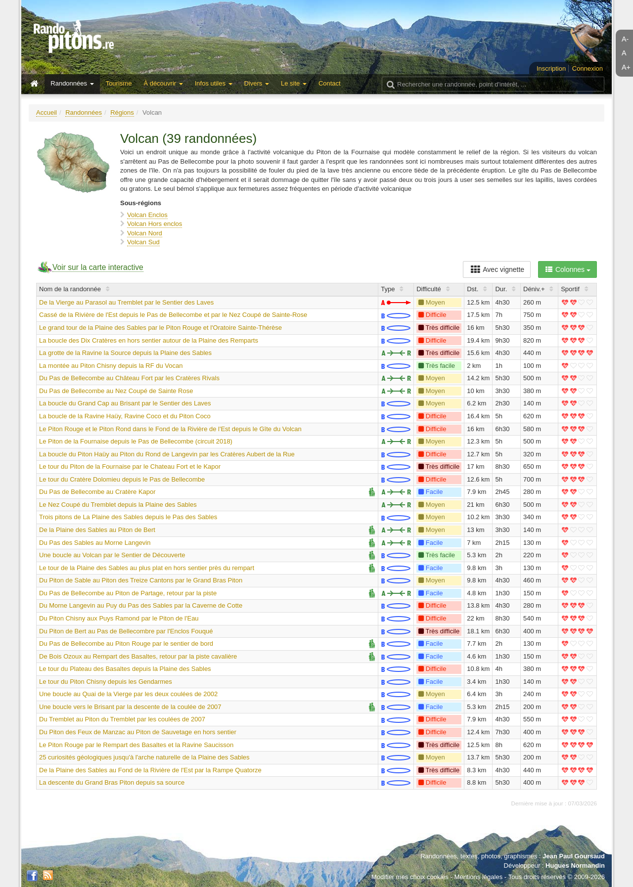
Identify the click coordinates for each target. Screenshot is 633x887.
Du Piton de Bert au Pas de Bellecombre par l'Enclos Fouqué (126, 631)
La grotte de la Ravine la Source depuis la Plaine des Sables (125, 352)
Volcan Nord (144, 233)
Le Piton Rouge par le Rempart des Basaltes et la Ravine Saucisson (136, 745)
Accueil (46, 112)
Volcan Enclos (147, 215)
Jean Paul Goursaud (574, 856)
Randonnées (83, 112)
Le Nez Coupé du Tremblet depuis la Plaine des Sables (118, 504)
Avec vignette (496, 269)
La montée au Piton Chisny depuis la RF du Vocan (111, 365)
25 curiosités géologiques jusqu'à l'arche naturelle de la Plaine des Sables (144, 757)
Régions (122, 112)
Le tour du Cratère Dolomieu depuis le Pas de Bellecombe (122, 479)
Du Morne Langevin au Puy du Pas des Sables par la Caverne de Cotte (140, 605)
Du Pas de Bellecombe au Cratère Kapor (97, 491)
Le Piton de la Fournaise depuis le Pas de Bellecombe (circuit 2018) (135, 441)
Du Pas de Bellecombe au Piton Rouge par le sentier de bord (126, 643)
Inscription (551, 68)
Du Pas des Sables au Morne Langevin (94, 542)
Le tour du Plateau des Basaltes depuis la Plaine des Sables (125, 668)
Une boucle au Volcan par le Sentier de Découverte (112, 555)
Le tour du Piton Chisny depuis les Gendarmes (105, 681)
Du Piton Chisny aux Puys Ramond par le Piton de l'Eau (119, 618)
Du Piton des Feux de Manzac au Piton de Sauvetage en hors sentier (137, 732)
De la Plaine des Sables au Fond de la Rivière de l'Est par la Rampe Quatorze (150, 770)
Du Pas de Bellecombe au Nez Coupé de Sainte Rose (116, 391)
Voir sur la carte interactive (97, 267)
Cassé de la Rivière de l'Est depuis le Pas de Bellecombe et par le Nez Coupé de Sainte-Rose (173, 314)
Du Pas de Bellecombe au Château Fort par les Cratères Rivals (129, 378)
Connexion (587, 68)
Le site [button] (294, 83)
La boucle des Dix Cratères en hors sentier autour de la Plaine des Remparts (148, 340)
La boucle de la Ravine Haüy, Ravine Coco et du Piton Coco (125, 416)
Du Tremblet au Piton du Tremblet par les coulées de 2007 (122, 719)
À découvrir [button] (162, 83)
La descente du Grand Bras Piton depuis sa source (111, 782)
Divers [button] (256, 83)
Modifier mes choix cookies (410, 877)
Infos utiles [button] (213, 83)
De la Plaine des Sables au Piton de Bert (97, 529)
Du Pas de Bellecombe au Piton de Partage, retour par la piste (128, 593)
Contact (329, 83)
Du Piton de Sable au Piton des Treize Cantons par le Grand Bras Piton (140, 580)
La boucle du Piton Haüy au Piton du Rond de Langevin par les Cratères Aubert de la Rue (167, 454)
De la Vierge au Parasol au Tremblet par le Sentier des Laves (126, 302)
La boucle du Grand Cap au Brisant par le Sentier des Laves (125, 403)
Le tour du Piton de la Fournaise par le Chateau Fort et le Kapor (130, 466)
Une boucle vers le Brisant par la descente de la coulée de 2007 (130, 706)
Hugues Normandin (575, 865)
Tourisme (119, 83)
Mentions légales (478, 877)
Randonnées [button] (71, 83)
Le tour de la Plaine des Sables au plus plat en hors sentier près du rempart (146, 568)
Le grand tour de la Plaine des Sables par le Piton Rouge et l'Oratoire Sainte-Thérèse (160, 327)
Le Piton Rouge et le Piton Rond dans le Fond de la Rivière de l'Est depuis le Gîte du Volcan (170, 429)
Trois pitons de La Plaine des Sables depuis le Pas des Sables (128, 517)
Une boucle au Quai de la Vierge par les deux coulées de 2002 (128, 694)
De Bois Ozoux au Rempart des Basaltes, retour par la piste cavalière (138, 656)
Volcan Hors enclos (154, 223)
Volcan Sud (143, 242)
